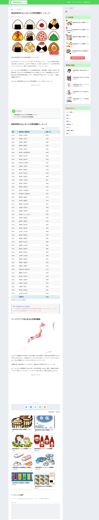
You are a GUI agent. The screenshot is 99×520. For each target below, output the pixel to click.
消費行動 (57, 412)
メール (13, 501)
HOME (68, 2)
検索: (51, 128)
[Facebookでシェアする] (30, 407)
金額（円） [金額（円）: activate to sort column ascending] (49, 132)
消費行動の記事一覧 (77, 58)
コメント (13, 476)
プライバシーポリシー (77, 2)
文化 (68, 128)
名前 (12, 495)
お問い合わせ (87, 2)
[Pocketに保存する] (46, 407)
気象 (68, 115)
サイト (13, 508)
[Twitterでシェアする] (25, 407)
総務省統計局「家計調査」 (23, 306)
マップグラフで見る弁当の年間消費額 (23, 117)
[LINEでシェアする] (41, 407)
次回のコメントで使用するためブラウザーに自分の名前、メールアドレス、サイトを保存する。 (35, 514)
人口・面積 (70, 112)
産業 (68, 122)
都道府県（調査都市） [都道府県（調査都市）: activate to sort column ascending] (25, 132)
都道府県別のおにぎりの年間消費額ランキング (25, 114)
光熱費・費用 (71, 131)
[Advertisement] (35, 96)
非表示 (19, 111)
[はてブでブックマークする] (35, 407)
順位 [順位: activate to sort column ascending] (13, 132)
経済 (68, 118)
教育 (68, 134)
